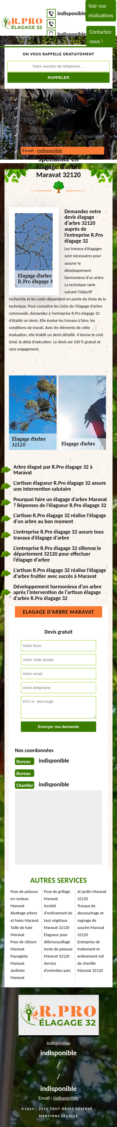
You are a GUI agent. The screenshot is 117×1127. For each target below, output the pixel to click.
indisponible (71, 13)
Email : (42, 150)
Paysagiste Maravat (19, 960)
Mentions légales (58, 1116)
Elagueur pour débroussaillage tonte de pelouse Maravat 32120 (58, 945)
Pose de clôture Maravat (23, 945)
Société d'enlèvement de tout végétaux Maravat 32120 (58, 916)
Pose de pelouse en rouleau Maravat (24, 898)
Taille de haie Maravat (21, 931)
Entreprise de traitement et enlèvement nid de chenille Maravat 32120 (90, 956)
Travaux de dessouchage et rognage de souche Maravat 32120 (90, 920)
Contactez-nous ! (101, 37)
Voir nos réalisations (100, 11)
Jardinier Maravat (17, 974)
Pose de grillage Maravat (57, 895)
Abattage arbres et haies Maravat (24, 917)
